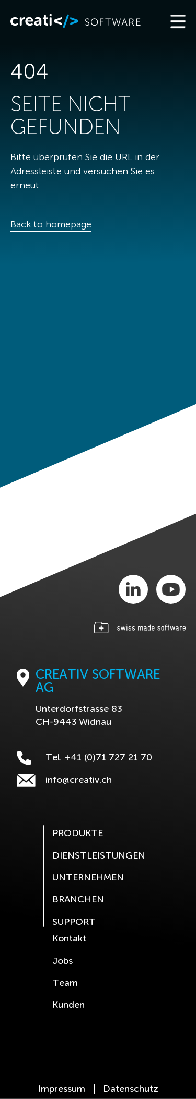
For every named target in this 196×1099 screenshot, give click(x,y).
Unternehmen (88, 878)
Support (74, 922)
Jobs (62, 961)
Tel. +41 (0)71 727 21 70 (84, 758)
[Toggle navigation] (177, 21)
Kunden (68, 1005)
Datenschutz (130, 1089)
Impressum (61, 1089)
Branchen (78, 899)
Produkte (77, 833)
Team (65, 983)
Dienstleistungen (98, 856)
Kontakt (69, 939)
